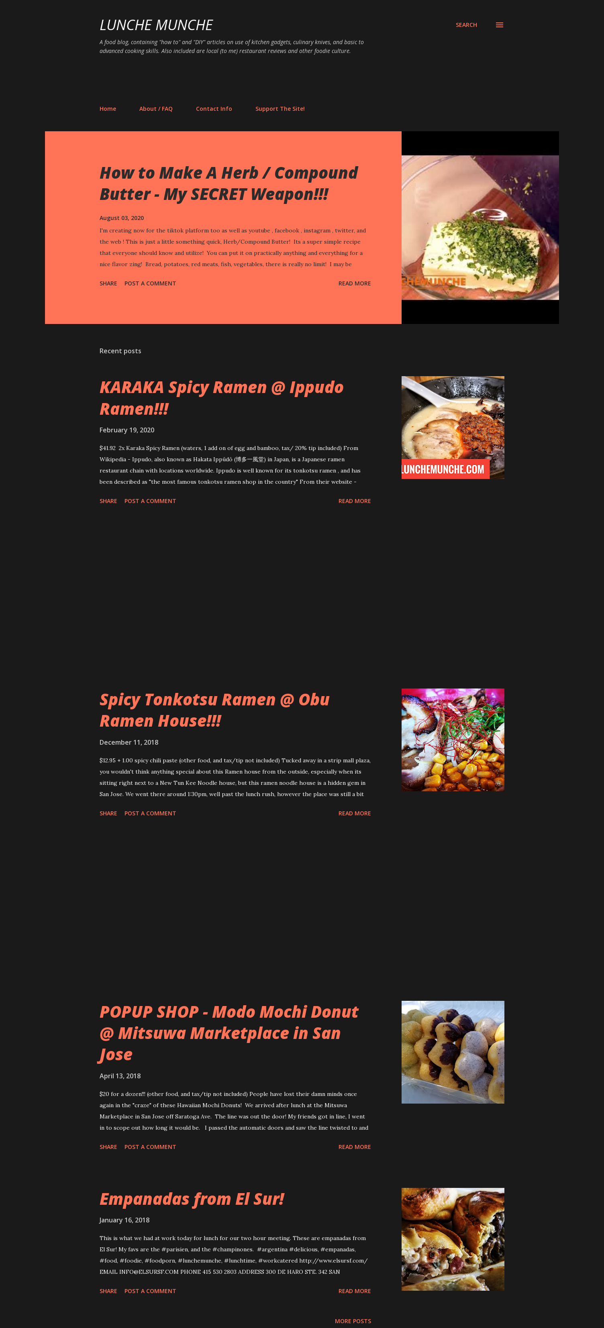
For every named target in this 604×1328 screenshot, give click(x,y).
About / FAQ (156, 108)
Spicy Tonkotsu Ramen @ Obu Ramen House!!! (215, 709)
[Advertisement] (246, 79)
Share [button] (108, 283)
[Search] (466, 25)
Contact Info (214, 108)
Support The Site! (280, 108)
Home (108, 108)
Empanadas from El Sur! (192, 1198)
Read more (355, 283)
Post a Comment (150, 283)
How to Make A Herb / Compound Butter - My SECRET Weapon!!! (229, 183)
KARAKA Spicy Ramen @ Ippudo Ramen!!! (222, 397)
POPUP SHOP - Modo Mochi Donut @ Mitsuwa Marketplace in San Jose (229, 1032)
